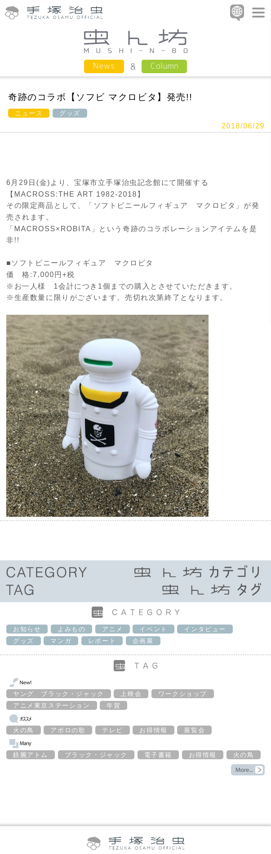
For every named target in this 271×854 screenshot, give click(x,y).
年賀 (113, 705)
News (104, 65)
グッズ (69, 113)
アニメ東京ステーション (51, 705)
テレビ (112, 730)
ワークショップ (182, 693)
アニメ (112, 629)
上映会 (131, 693)
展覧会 (194, 730)
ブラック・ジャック (96, 754)
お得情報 (153, 730)
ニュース (29, 113)
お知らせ (27, 629)
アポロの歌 (67, 730)
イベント (153, 629)
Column (164, 65)
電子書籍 (158, 754)
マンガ (60, 640)
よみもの (71, 629)
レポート (102, 640)
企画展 (143, 640)
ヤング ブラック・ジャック (58, 693)
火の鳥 (23, 730)
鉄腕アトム (30, 754)
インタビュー (205, 629)
